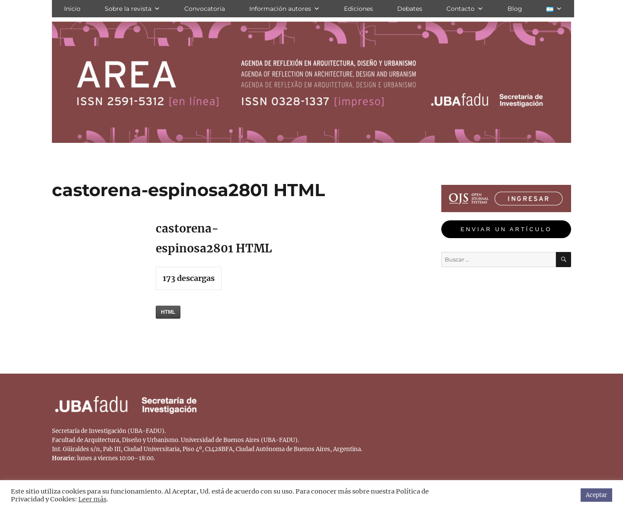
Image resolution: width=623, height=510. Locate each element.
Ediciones (358, 9)
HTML (168, 312)
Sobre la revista (132, 8)
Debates (409, 9)
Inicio (72, 9)
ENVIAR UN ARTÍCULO (506, 229)
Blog (514, 9)
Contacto (464, 8)
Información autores (284, 8)
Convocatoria (204, 9)
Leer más (92, 499)
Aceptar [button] (596, 495)
